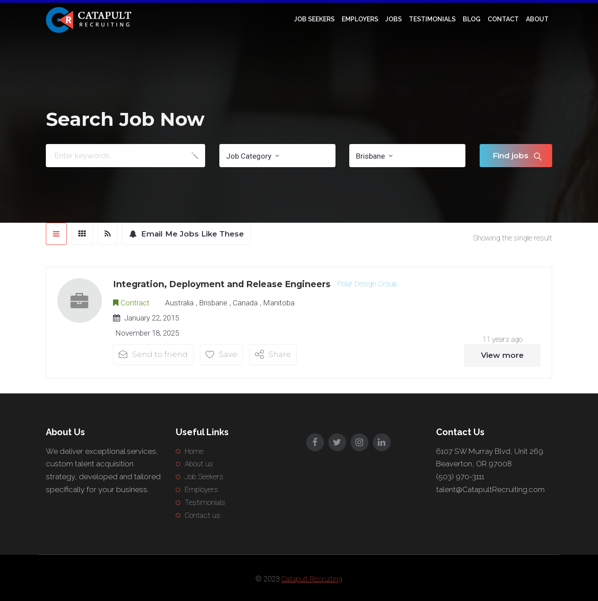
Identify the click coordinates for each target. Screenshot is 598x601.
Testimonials (432, 19)
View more (502, 355)
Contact (503, 19)
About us (199, 463)
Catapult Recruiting (311, 578)
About (537, 19)
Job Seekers (314, 19)
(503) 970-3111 (460, 476)
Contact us (202, 515)
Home (194, 451)
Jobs (393, 19)
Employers (360, 19)
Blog (472, 19)
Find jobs (511, 155)
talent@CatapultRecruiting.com (490, 489)
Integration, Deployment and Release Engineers (222, 284)
